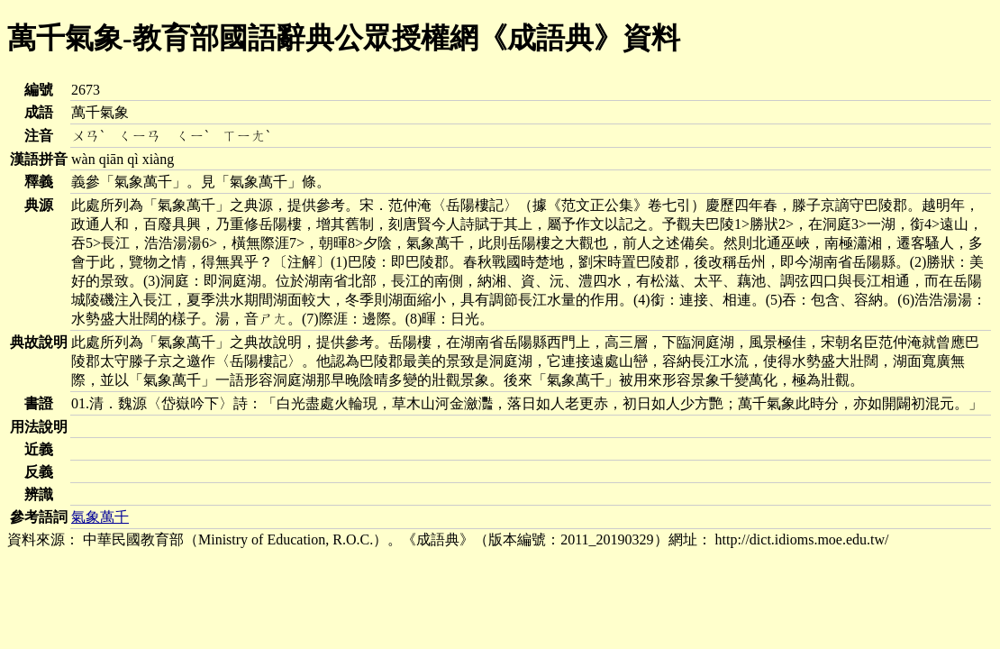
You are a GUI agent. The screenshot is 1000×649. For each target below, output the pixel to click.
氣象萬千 (100, 517)
